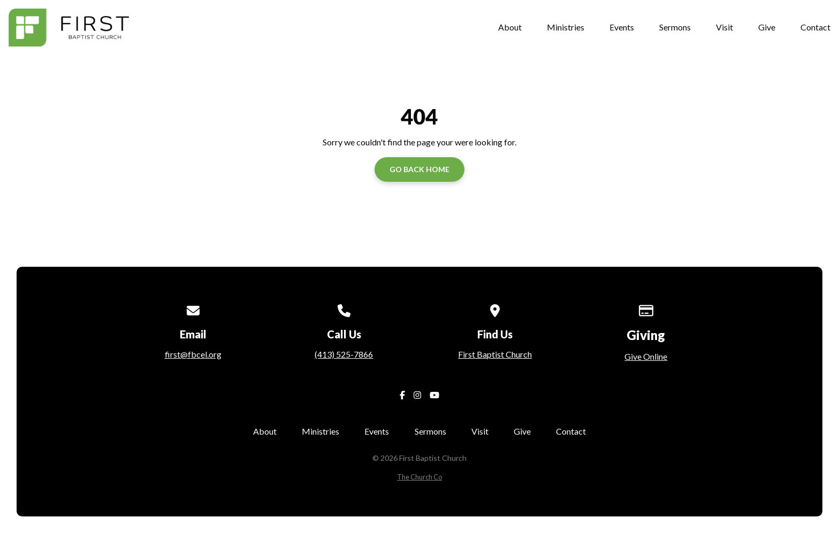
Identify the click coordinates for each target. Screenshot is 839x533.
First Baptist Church (495, 354)
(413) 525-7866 (344, 354)
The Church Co (419, 477)
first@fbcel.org (193, 354)
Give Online (645, 356)
